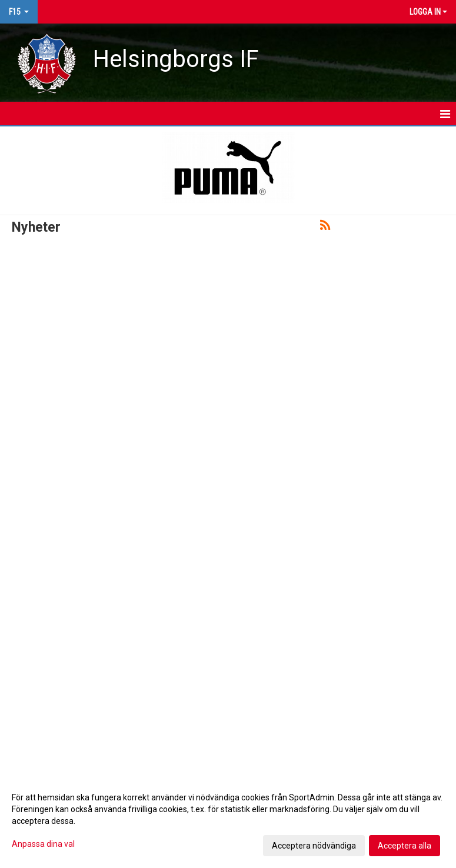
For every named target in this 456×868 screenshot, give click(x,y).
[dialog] (228, 821)
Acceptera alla (404, 845)
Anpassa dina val (43, 844)
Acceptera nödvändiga (314, 845)
